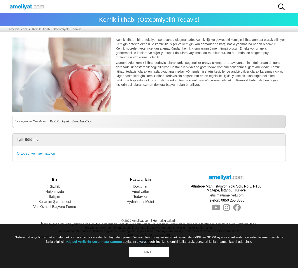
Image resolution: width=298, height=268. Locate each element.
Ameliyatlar (140, 191)
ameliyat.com (18, 29)
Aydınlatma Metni (140, 202)
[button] (281, 7)
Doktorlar (140, 186)
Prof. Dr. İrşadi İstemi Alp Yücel (71, 121)
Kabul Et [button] (149, 252)
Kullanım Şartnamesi (55, 202)
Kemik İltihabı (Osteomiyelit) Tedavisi (57, 29)
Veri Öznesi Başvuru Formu (54, 207)
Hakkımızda (55, 191)
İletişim (54, 196)
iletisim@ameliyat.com (226, 195)
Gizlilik (55, 186)
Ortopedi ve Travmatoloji (36, 153)
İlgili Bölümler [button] (28, 139)
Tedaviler (140, 196)
